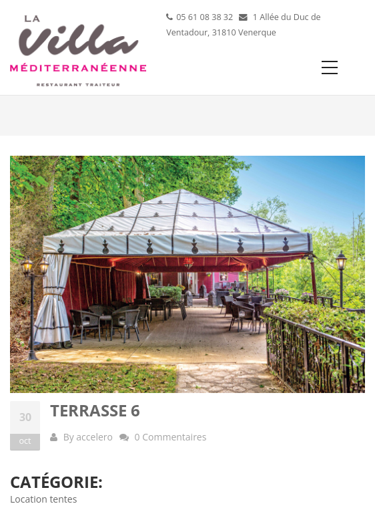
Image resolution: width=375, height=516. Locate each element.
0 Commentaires (171, 436)
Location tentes (43, 499)
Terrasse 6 (95, 410)
